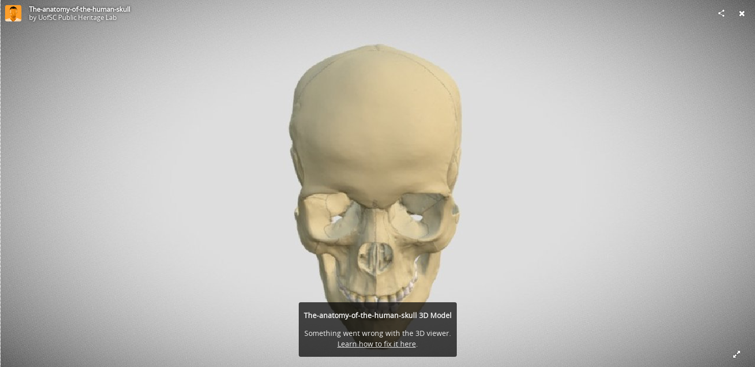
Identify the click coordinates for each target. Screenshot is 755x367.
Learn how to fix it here (376, 344)
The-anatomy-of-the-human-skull (79, 9)
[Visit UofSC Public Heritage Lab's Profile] (13, 13)
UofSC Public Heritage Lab (77, 17)
